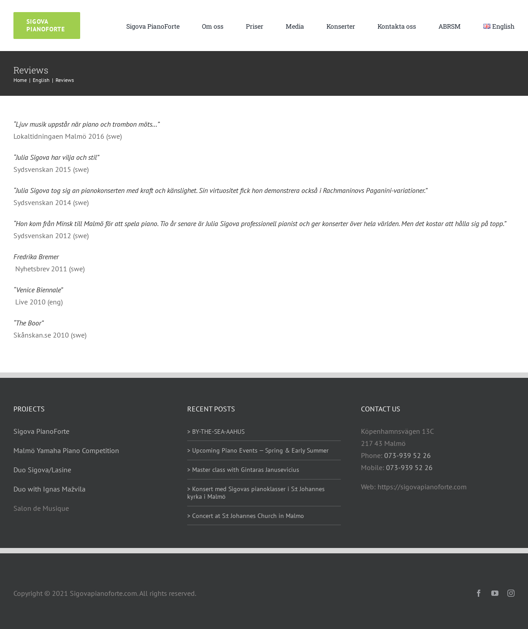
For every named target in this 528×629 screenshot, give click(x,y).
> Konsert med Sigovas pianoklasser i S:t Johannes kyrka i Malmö (256, 493)
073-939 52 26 (407, 455)
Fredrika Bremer (36, 256)
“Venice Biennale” (38, 289)
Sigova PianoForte (41, 431)
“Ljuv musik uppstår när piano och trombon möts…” (86, 124)
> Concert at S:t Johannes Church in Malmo (245, 516)
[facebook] (478, 593)
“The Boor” (28, 322)
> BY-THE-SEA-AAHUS (216, 432)
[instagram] (511, 593)
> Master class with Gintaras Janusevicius (243, 470)
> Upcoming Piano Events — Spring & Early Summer (258, 450)
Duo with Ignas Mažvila (49, 488)
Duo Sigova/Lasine (42, 469)
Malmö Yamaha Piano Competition (66, 450)
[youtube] (494, 593)
